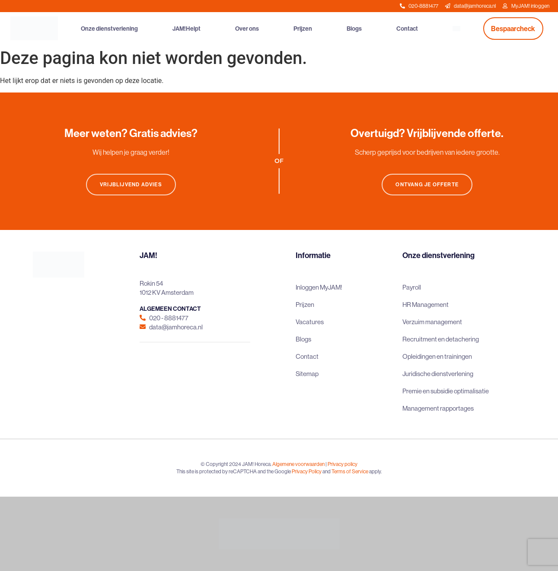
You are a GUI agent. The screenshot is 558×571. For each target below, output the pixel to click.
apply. (375, 471)
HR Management (425, 304)
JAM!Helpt (186, 28)
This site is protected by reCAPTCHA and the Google (234, 471)
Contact (407, 28)
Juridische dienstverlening (437, 374)
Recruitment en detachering (440, 339)
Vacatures (310, 322)
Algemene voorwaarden (298, 464)
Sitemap (307, 374)
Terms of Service (350, 471)
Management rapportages (438, 408)
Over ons (247, 28)
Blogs (354, 28)
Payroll (411, 287)
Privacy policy (342, 464)
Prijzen (302, 28)
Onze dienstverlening (109, 28)
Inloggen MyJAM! (319, 287)
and (327, 471)
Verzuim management (432, 322)
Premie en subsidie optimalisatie (445, 391)
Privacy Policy (307, 471)
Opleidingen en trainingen (437, 356)
